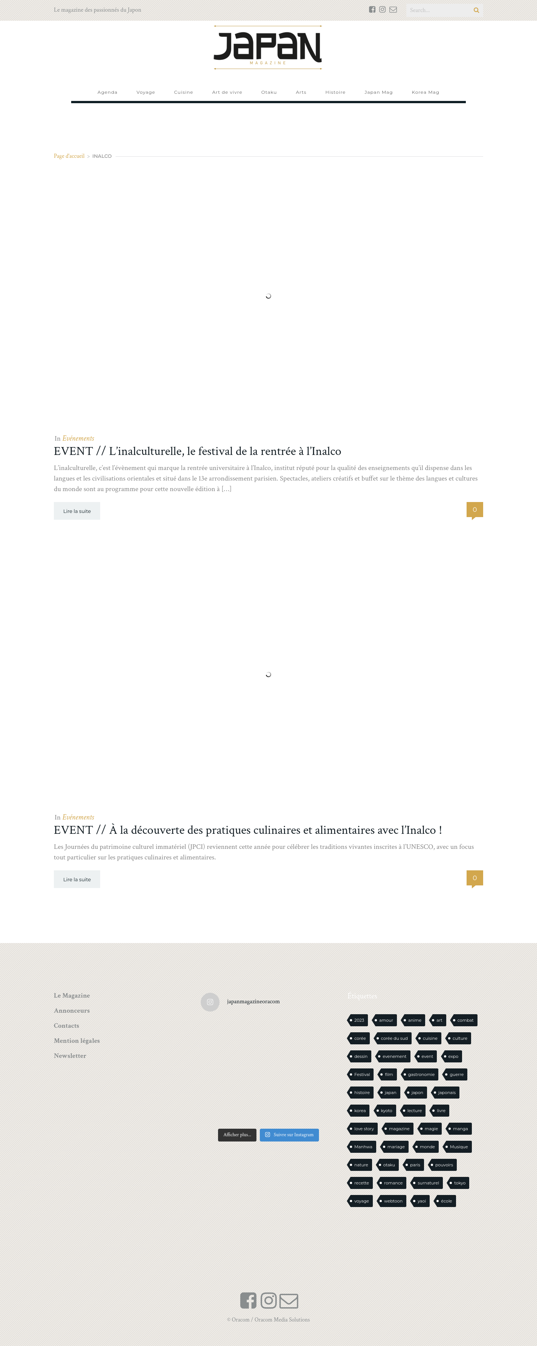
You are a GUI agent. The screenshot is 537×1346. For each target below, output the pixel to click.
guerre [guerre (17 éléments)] (457, 1074)
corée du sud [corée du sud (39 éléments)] (394, 1038)
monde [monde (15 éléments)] (427, 1146)
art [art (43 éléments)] (439, 1020)
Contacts (66, 1025)
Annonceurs (72, 1010)
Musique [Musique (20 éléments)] (459, 1146)
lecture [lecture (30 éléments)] (414, 1110)
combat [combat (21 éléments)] (466, 1020)
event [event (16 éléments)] (427, 1056)
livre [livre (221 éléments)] (441, 1110)
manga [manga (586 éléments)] (460, 1128)
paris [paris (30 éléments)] (415, 1164)
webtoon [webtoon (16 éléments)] (393, 1201)
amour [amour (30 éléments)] (386, 1020)
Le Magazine (72, 995)
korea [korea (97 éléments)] (360, 1110)
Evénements (78, 438)
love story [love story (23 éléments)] (364, 1128)
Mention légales (77, 1040)
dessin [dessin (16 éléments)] (361, 1056)
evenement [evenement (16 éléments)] (394, 1056)
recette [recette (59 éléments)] (361, 1183)
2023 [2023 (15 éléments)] (359, 1020)
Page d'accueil (69, 156)
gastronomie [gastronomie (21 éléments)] (421, 1074)
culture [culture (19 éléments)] (460, 1038)
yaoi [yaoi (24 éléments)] (422, 1201)
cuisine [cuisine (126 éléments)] (430, 1038)
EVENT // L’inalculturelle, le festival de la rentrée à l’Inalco (197, 451)
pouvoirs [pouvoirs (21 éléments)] (444, 1164)
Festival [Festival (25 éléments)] (362, 1074)
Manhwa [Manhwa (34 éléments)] (363, 1146)
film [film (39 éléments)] (389, 1074)
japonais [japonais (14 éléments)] (447, 1092)
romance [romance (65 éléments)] (393, 1183)
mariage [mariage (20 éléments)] (396, 1146)
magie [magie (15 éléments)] (431, 1128)
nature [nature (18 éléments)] (361, 1164)
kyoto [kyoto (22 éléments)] (386, 1110)
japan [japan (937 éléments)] (391, 1092)
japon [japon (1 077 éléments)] (417, 1092)
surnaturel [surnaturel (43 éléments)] (428, 1183)
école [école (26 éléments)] (446, 1201)
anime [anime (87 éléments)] (414, 1020)
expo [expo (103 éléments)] (454, 1056)
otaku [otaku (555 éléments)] (389, 1164)
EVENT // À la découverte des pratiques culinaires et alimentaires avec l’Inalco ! (248, 830)
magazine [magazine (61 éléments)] (399, 1128)
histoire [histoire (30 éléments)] (362, 1092)
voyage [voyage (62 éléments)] (361, 1201)
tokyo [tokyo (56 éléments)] (459, 1183)
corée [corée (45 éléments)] (360, 1038)
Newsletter (70, 1055)
